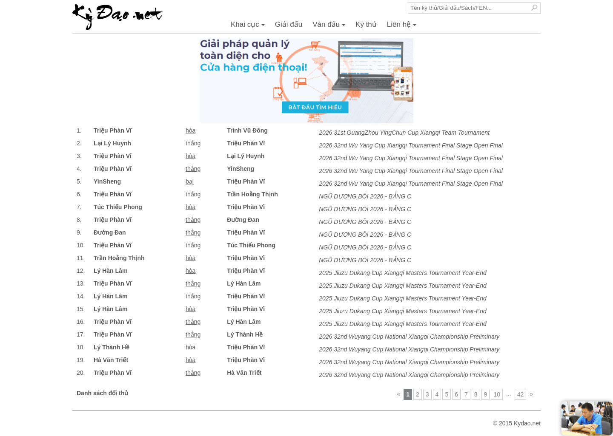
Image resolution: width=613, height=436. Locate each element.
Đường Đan (243, 219)
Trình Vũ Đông (247, 130)
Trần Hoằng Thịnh (252, 194)
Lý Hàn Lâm (110, 270)
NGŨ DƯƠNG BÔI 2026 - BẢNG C (365, 196)
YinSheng (240, 168)
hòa (190, 130)
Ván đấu (330, 26)
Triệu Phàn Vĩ (113, 130)
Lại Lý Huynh (112, 143)
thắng (193, 143)
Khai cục (249, 26)
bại (190, 181)
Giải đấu (288, 24)
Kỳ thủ (366, 24)
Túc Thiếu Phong (118, 207)
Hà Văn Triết (111, 360)
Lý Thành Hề (245, 334)
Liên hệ (403, 26)
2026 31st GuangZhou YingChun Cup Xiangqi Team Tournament (404, 132)
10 (496, 394)
